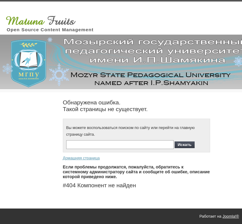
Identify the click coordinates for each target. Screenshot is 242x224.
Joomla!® (231, 216)
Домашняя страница (81, 158)
